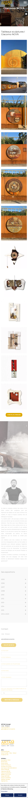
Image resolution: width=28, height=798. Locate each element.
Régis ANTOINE (5, 776)
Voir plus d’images (14, 414)
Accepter (20, 795)
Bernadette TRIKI (5, 760)
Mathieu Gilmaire (5, 779)
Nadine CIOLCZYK (6, 774)
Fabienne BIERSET (6, 773)
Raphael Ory (4, 781)
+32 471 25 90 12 (5, 727)
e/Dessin (7, 751)
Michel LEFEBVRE (6, 777)
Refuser (7, 795)
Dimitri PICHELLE (6, 765)
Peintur (3, 751)
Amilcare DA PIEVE (6, 766)
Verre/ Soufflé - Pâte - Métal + (9, 753)
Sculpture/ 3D (4, 754)
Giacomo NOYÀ (5, 771)
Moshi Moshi (4, 763)
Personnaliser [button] (4, 791)
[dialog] (14, 791)
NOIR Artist (4, 761)
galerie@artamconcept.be (8, 729)
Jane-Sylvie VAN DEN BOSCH (9, 768)
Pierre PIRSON (5, 769)
